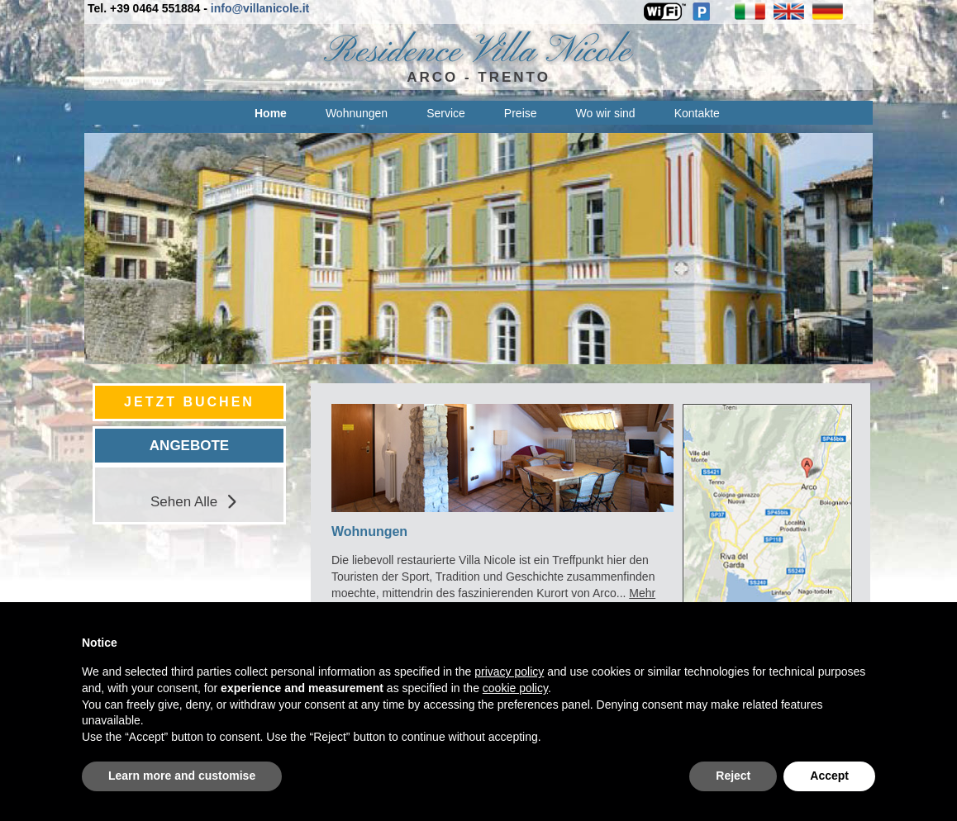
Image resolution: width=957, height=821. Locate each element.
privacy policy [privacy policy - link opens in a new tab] (509, 671)
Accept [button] (829, 775)
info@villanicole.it (260, 8)
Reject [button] (733, 775)
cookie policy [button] (515, 688)
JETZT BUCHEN (189, 402)
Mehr (642, 593)
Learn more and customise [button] (181, 775)
